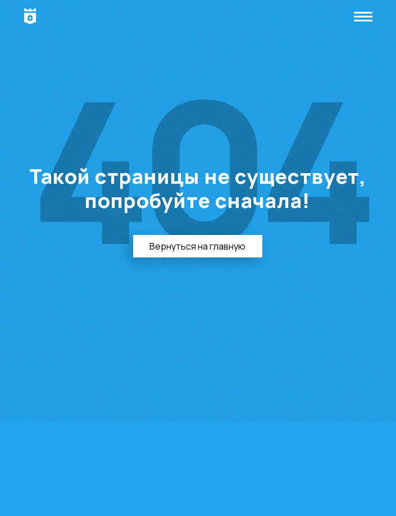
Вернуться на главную (197, 246)
